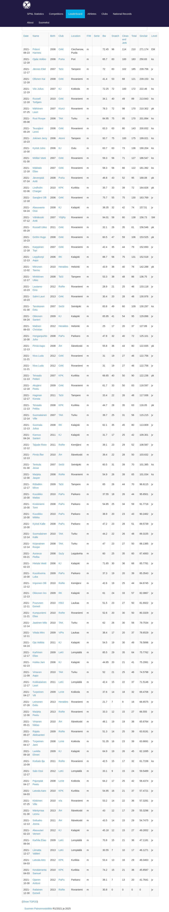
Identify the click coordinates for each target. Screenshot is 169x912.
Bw (104, 36)
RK (60, 256)
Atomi (62, 138)
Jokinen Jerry (40, 138)
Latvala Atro (39, 860)
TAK (61, 118)
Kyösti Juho (39, 148)
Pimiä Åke (38, 454)
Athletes (92, 13)
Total (134, 36)
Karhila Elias (39, 840)
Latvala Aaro (39, 790)
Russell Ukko (40, 227)
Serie (97, 36)
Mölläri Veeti (39, 158)
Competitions (56, 13)
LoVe (61, 692)
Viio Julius (38, 88)
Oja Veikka (38, 642)
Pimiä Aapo (39, 345)
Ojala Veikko (39, 59)
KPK (61, 187)
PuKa (62, 59)
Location (75, 36)
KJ (60, 88)
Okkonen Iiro (39, 593)
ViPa (61, 632)
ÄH (60, 345)
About (30, 22)
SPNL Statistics (35, 13)
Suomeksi (44, 22)
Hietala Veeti (39, 563)
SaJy (61, 553)
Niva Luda (38, 355)
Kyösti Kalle (39, 523)
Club (61, 36)
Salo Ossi (38, 771)
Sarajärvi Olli (39, 197)
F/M (89, 36)
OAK (61, 49)
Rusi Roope (39, 118)
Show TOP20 (30, 901)
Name (36, 36)
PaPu (62, 336)
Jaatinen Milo (40, 622)
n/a (60, 800)
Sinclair (144, 36)
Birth (52, 36)
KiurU (62, 108)
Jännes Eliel (39, 69)
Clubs (104, 13)
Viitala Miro (39, 632)
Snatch (115, 36)
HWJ (61, 603)
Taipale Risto (39, 444)
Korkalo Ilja (39, 761)
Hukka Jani (39, 662)
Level (154, 36)
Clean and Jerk (125, 39)
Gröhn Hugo (39, 237)
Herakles (63, 266)
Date (26, 36)
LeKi (61, 652)
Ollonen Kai (39, 79)
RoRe (62, 286)
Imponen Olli (39, 583)
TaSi (61, 69)
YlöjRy (62, 217)
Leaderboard (75, 13)
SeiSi (61, 306)
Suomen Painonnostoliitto (38, 908)
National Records (122, 13)
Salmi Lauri (39, 296)
